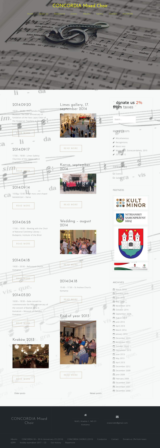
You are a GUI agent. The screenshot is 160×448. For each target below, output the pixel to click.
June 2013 (120, 354)
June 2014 (120, 322)
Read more (23, 133)
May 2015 (120, 301)
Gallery (99, 14)
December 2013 (123, 338)
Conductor (102, 439)
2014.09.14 (21, 188)
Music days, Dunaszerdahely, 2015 (131, 150)
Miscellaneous (122, 138)
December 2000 (123, 391)
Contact (113, 14)
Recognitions (122, 142)
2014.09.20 (21, 105)
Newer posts (96, 393)
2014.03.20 (21, 295)
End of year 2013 (74, 316)
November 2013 (123, 342)
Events (74, 14)
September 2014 (123, 314)
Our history (56, 442)
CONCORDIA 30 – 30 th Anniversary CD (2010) (42, 439)
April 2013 (120, 362)
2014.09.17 (21, 150)
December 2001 (123, 387)
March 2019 (121, 289)
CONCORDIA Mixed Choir (80, 6)
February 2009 (122, 378)
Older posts (19, 393)
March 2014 (121, 330)
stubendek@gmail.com (117, 423)
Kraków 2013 (23, 340)
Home (30, 14)
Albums (87, 14)
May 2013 (120, 358)
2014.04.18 (21, 260)
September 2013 (123, 350)
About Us (43, 14)
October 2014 (122, 310)
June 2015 (120, 297)
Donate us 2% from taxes (134, 439)
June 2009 (120, 374)
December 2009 (123, 370)
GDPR (13, 442)
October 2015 (122, 293)
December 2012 (123, 366)
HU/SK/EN (128, 14)
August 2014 (121, 318)
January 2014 (122, 334)
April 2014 (120, 326)
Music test (120, 146)
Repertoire (59, 14)
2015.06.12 (121, 154)
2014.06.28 (21, 222)
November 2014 (123, 306)
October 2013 (122, 346)
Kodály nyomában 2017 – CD (33, 442)
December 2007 (123, 382)
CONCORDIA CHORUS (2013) (80, 439)
